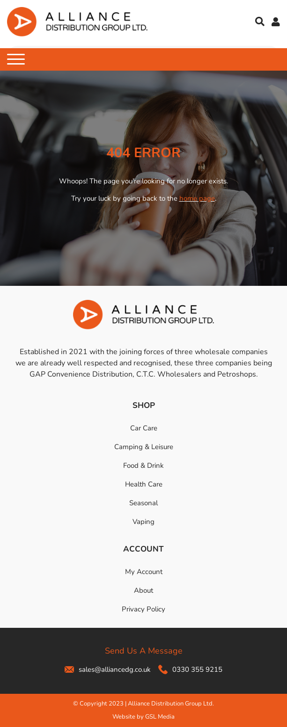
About (143, 590)
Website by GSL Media (143, 716)
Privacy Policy (143, 609)
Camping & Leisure (143, 446)
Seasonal (143, 503)
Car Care (143, 428)
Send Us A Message (144, 650)
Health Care (143, 484)
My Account (143, 571)
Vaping (143, 521)
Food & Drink (143, 465)
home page (197, 198)
